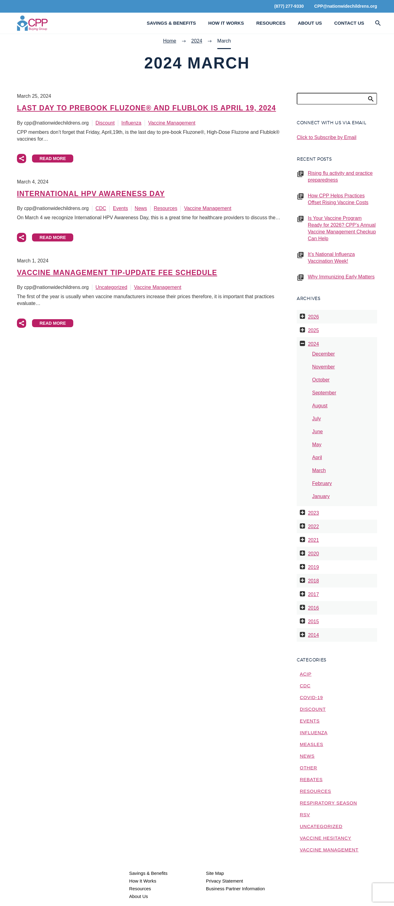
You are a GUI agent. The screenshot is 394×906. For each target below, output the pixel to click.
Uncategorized (111, 287)
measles (311, 744)
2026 (313, 316)
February (322, 483)
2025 (313, 330)
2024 (313, 344)
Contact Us (349, 23)
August (320, 405)
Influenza (131, 123)
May (316, 444)
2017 (313, 594)
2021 (313, 540)
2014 (313, 635)
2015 (313, 621)
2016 (313, 608)
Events (120, 208)
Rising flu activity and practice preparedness (340, 177)
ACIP (306, 674)
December (323, 353)
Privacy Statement (224, 881)
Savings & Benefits (171, 23)
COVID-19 (311, 697)
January (321, 496)
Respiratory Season (328, 802)
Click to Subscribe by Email (326, 137)
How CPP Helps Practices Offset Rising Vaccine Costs (338, 199)
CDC (100, 208)
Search (370, 99)
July (316, 418)
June (317, 431)
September (324, 392)
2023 (313, 513)
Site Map (215, 873)
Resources (270, 23)
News (141, 208)
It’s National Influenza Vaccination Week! (331, 258)
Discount (105, 123)
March (319, 470)
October (321, 379)
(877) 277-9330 (289, 6)
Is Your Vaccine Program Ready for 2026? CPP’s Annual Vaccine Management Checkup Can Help (342, 228)
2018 (313, 580)
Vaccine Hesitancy (325, 838)
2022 (313, 526)
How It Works (226, 23)
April (317, 457)
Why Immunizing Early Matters (341, 276)
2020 (313, 553)
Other (308, 767)
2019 (313, 567)
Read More (52, 158)
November (323, 366)
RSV (305, 814)
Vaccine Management (171, 123)
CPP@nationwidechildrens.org (345, 6)
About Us (310, 23)
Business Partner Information (235, 889)
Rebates (311, 779)
